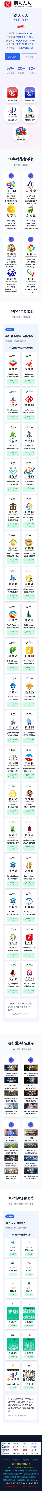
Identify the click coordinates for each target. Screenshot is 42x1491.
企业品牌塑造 (30, 100)
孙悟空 (31, 1467)
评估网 (10, 771)
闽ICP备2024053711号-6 (21, 1464)
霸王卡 (8, 1114)
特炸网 (26, 377)
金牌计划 (8, 1088)
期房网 (8, 1075)
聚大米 (10, 807)
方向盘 (33, 223)
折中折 (26, 950)
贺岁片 (13, 223)
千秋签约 (28, 1140)
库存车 (9, 914)
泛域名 (9, 628)
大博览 (33, 198)
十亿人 (10, 699)
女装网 (28, 1114)
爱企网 (9, 986)
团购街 (26, 771)
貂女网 (8, 1140)
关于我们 (7, 1460)
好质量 (10, 592)
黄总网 (8, 1166)
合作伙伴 (35, 1460)
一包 (26, 520)
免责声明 (26, 1460)
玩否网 (25, 448)
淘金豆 (9, 556)
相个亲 (10, 879)
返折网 (8, 1101)
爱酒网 (28, 1088)
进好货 (10, 484)
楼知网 (10, 950)
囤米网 (8, 1178)
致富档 (26, 986)
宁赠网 (10, 412)
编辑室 (9, 843)
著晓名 (33, 262)
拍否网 (9, 448)
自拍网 (13, 198)
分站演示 (30, 56)
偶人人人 (28, 1166)
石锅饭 (25, 556)
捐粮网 (33, 287)
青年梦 (10, 735)
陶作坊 (10, 520)
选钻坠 (26, 879)
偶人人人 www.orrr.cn (15, 1467)
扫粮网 (26, 663)
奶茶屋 (28, 1075)
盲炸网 (9, 377)
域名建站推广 (30, 120)
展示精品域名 (21, 140)
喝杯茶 (10, 663)
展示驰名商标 (12, 100)
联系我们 (16, 1460)
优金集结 (28, 1153)
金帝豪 (25, 628)
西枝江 (26, 592)
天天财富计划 (12, 120)
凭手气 (26, 699)
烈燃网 (25, 412)
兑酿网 (25, 807)
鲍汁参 (13, 287)
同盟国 (26, 1467)
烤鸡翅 (13, 262)
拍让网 (25, 914)
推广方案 (12, 56)
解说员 (25, 843)
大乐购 (26, 484)
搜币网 (25, 735)
